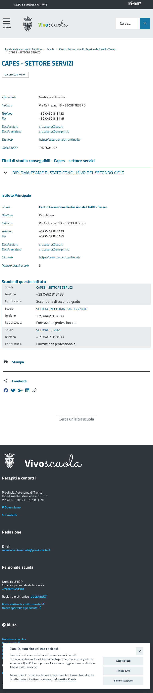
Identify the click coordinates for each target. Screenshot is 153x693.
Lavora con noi (15, 74)
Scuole (50, 49)
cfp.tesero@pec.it (51, 126)
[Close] (139, 651)
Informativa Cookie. (65, 679)
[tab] (76, 172)
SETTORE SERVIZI (48, 330)
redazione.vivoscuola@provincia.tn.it (26, 550)
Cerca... (125, 23)
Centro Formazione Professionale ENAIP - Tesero (87, 49)
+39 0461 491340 (13, 589)
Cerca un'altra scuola (76, 419)
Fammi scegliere (123, 680)
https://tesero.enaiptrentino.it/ (59, 139)
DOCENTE (38, 596)
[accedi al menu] (7, 22)
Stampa (18, 362)
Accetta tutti (123, 661)
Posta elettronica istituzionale (23, 604)
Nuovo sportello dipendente (21, 608)
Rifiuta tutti (123, 671)
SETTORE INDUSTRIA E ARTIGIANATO (61, 308)
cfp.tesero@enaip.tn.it (54, 131)
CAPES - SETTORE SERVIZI (54, 287)
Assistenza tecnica (14, 639)
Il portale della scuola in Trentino (23, 49)
